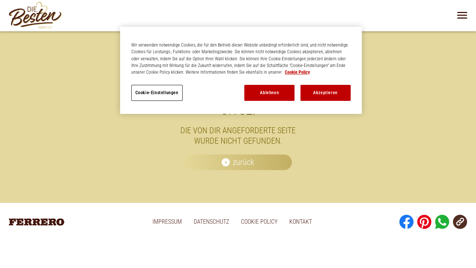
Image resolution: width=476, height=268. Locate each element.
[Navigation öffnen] (462, 15)
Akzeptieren (325, 92)
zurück (243, 162)
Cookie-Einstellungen (156, 92)
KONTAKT (300, 221)
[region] (241, 70)
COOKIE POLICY (259, 221)
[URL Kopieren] (460, 222)
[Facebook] (406, 222)
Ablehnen (269, 92)
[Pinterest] (424, 222)
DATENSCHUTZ (211, 221)
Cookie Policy (297, 72)
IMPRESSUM (167, 221)
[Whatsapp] (442, 222)
